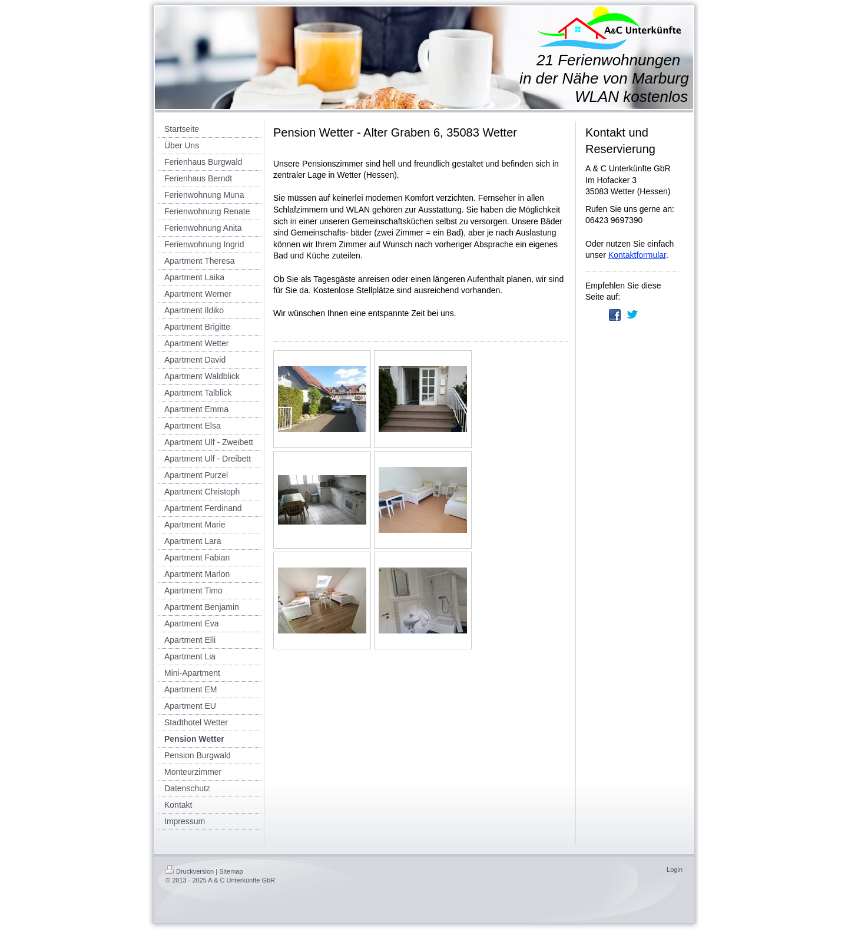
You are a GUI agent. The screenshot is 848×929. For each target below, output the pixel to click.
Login (675, 869)
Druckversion (189, 871)
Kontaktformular (637, 255)
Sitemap (231, 871)
